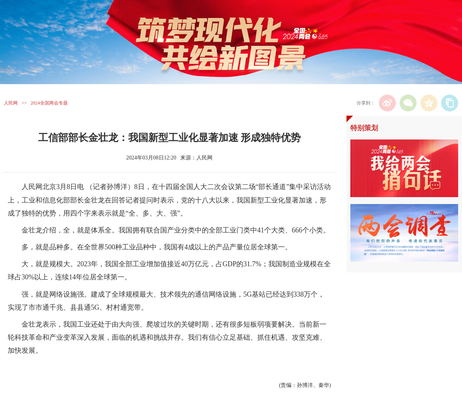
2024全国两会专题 (49, 103)
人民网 (11, 103)
